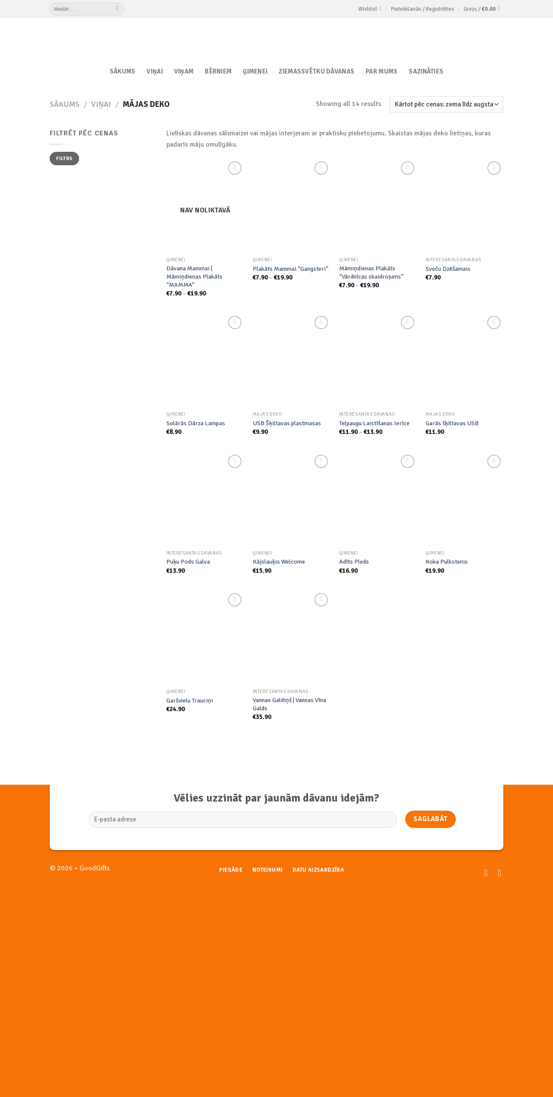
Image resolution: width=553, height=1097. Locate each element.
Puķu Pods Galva (188, 561)
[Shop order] (446, 104)
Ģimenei (255, 71)
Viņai (154, 71)
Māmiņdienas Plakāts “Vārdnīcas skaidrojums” (371, 272)
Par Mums (381, 71)
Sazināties (426, 71)
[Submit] (117, 9)
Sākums (123, 71)
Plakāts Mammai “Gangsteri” (290, 269)
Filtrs (64, 158)
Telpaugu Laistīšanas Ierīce (374, 423)
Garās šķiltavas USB (452, 423)
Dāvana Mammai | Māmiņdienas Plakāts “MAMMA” (194, 276)
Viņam (184, 71)
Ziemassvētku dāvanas (316, 71)
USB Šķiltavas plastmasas (287, 423)
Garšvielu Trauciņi (189, 700)
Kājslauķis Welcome (279, 561)
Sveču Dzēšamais (448, 269)
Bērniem (218, 71)
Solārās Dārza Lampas (195, 423)
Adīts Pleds (354, 561)
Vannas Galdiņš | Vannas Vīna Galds (289, 704)
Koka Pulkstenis (447, 561)
